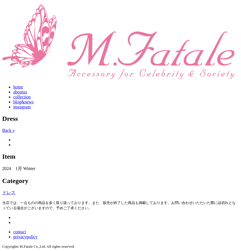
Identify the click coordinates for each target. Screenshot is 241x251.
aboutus (20, 92)
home (18, 87)
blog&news (23, 102)
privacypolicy (25, 236)
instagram (22, 106)
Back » (8, 130)
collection (22, 97)
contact (19, 231)
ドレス (8, 192)
